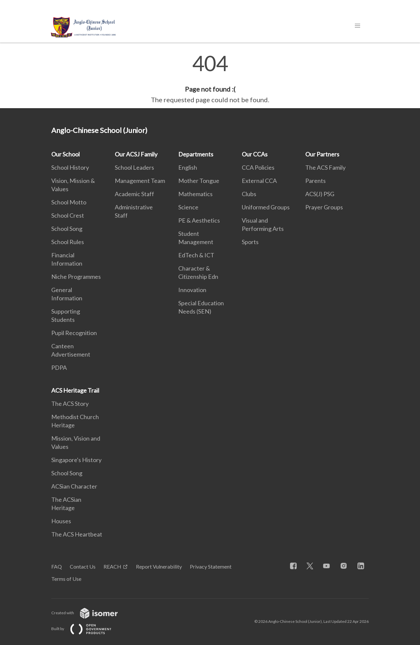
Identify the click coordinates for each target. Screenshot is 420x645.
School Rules (67, 241)
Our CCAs (255, 154)
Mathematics (195, 193)
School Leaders (134, 167)
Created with (89, 612)
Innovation (192, 289)
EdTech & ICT (196, 255)
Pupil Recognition (74, 332)
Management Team (140, 180)
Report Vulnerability (159, 566)
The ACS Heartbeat (76, 534)
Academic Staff (134, 193)
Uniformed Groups (266, 207)
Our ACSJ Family (136, 154)
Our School (65, 154)
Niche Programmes (76, 276)
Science (188, 207)
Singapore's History (76, 459)
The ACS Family (325, 167)
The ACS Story (70, 403)
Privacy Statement (210, 566)
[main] (210, 79)
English (187, 167)
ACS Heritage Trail (75, 390)
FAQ (56, 566)
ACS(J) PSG (319, 193)
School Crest (67, 215)
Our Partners (322, 154)
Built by (86, 628)
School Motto (68, 202)
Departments (195, 154)
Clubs (249, 193)
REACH (112, 566)
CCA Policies (258, 167)
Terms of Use (66, 579)
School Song (66, 228)
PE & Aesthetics (199, 220)
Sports (250, 241)
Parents (315, 180)
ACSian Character (74, 486)
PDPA (59, 367)
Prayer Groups (324, 207)
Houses (61, 521)
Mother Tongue (198, 180)
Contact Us (83, 566)
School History (70, 167)
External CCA (259, 180)
